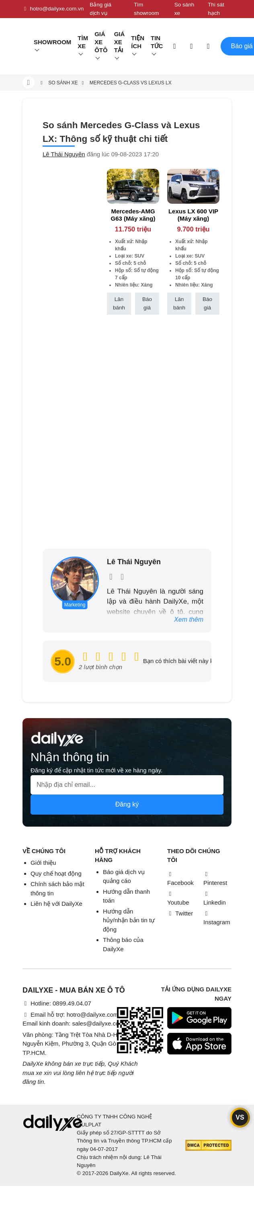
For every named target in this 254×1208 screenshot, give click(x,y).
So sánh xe (184, 9)
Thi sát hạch (216, 9)
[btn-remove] (153, 175)
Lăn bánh (119, 303)
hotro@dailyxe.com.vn (53, 9)
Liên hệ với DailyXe (56, 903)
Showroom (52, 42)
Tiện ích (137, 42)
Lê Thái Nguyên (64, 154)
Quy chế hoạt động (56, 873)
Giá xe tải (119, 42)
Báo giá (147, 303)
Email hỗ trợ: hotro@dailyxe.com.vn (74, 1014)
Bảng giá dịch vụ (100, 9)
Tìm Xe (83, 42)
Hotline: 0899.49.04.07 (57, 1003)
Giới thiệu (43, 862)
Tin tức (157, 42)
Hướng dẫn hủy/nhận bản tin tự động (129, 920)
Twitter (180, 913)
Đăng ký (127, 804)
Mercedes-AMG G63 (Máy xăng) (133, 215)
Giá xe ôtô (101, 42)
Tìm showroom (146, 9)
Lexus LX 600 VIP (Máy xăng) (193, 215)
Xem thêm (188, 619)
